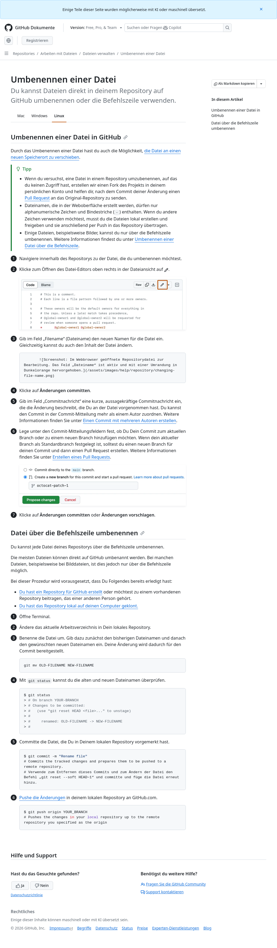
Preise (142, 928)
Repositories (24, 53)
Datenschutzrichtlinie (27, 895)
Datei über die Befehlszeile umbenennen (78, 532)
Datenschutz (106, 928)
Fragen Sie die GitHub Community (173, 884)
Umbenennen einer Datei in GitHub (69, 136)
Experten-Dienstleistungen (175, 928)
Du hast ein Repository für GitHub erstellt (60, 592)
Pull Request (37, 198)
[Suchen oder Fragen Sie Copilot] (178, 27)
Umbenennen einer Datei (143, 53)
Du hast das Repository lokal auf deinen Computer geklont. (78, 606)
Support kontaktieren (162, 891)
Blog (208, 928)
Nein (42, 885)
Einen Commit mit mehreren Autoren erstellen (129, 420)
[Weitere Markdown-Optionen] (261, 83)
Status (127, 928)
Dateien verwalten (99, 53)
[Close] (261, 9)
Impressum (60, 928)
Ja (20, 885)
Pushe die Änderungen (42, 798)
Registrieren (37, 40)
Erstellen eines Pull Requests (81, 457)
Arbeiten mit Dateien (58, 53)
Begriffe (84, 928)
